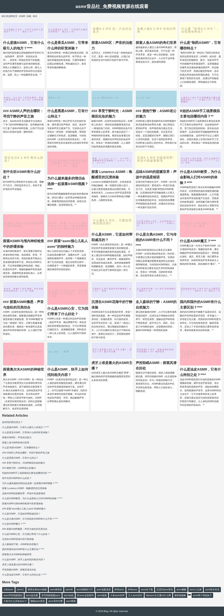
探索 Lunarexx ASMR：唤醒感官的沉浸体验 (24, 488)
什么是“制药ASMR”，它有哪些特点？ (21, 447)
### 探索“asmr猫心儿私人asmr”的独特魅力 (24, 508)
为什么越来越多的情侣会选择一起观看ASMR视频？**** (67, 183)
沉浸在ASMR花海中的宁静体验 (18, 539)
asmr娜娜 (181, 589)
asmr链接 (102, 595)
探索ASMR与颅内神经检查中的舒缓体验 (22, 503)
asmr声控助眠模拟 (13, 595)
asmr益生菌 (32, 595)
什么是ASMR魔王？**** (198, 241)
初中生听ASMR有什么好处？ (17, 478)
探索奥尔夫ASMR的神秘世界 (17, 554)
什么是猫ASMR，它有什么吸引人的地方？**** (25, 427)
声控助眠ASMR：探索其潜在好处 (19, 569)
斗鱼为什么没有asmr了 (15, 601)
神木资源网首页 (9, 16)
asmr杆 (69, 589)
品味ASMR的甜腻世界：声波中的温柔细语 (23, 493)
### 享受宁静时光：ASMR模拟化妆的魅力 (23, 463)
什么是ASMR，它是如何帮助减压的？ (21, 513)
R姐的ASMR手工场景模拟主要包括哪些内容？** (26, 473)
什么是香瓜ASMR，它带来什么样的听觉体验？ (26, 432)
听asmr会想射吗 (85, 595)
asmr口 (20, 589)
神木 (35, 16)
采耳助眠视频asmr (50, 595)
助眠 (29, 16)
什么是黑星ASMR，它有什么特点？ (20, 458)
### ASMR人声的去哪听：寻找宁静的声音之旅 (26, 453)
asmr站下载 (147, 589)
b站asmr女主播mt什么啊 (158, 595)
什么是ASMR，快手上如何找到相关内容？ (23, 559)
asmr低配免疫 (104, 589)
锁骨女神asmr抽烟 (37, 589)
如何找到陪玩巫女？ (12, 422)
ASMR (22, 16)
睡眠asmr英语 (38, 601)
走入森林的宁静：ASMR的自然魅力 (20, 544)
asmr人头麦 (196, 589)
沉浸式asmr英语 (164, 589)
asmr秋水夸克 (212, 589)
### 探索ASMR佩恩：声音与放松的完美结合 (24, 529)
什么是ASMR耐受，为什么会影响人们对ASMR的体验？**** (200, 177)
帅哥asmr (119, 589)
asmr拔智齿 (56, 589)
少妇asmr (8, 589)
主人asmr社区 (135, 595)
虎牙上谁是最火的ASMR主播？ (18, 564)
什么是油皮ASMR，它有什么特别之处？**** (24, 574)
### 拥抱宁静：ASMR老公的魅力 (19, 468)
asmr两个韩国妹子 (202, 595)
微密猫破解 (180, 595)
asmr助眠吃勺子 (85, 589)
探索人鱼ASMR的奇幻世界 (156, 43)
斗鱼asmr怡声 (117, 595)
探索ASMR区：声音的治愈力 (17, 437)
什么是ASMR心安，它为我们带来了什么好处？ (26, 534)
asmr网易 (71, 601)
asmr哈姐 (69, 595)
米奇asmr (132, 589)
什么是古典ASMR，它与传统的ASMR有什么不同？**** (156, 239)
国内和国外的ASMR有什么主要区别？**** (23, 549)
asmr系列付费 (55, 601)
